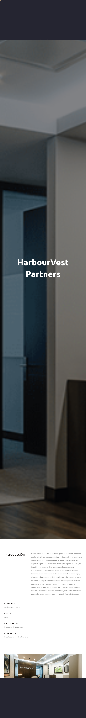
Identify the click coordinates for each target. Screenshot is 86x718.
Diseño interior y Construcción (16, 637)
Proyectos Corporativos (13, 627)
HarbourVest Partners (12, 607)
